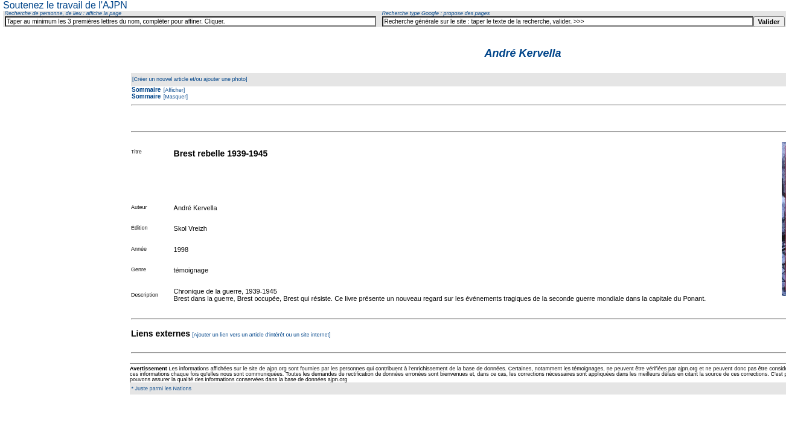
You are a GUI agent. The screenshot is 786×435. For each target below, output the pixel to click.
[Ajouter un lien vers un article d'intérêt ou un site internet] (261, 335)
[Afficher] (173, 90)
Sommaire (146, 89)
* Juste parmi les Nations (160, 388)
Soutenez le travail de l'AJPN (65, 5)
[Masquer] (175, 97)
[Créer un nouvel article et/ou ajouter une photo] (190, 79)
